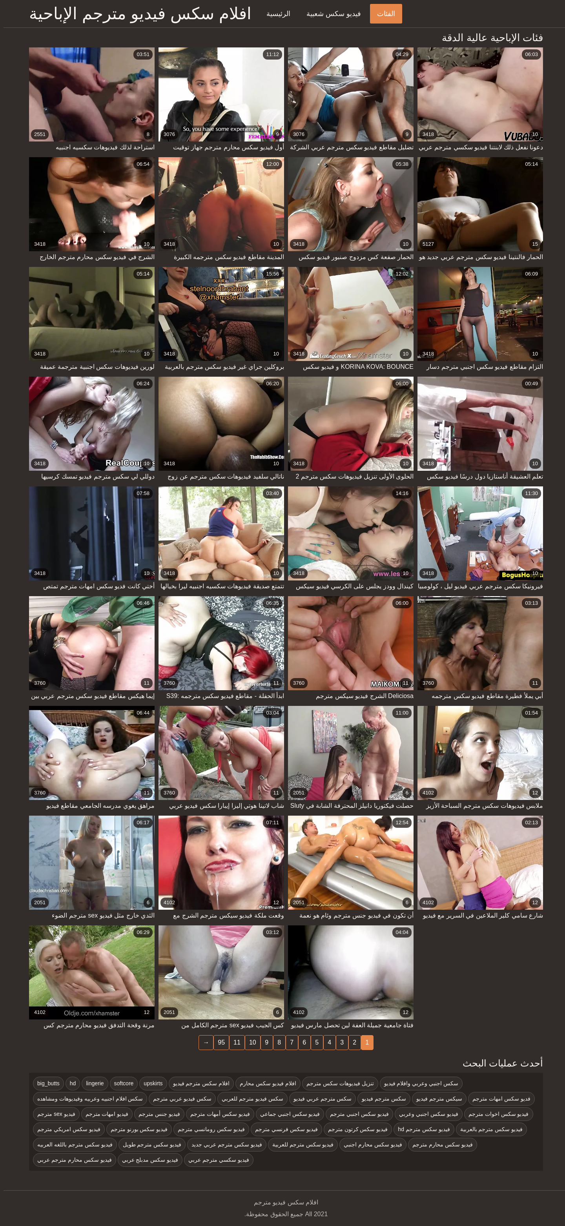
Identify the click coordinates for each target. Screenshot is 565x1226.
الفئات (383, 14)
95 (217, 1042)
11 (233, 1042)
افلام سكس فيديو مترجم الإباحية (137, 13)
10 (249, 1042)
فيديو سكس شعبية (330, 14)
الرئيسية (275, 14)
